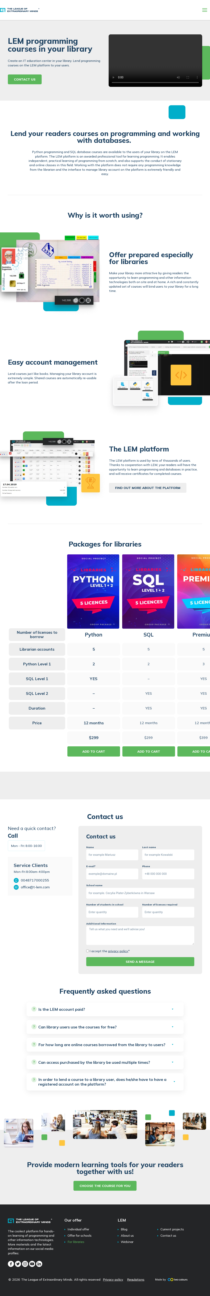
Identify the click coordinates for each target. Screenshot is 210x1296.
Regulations (135, 1279)
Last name (149, 847)
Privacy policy (113, 1279)
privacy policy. (118, 951)
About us (127, 1235)
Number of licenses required (159, 904)
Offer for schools (80, 1235)
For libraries (76, 1242)
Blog (124, 1229)
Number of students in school (104, 904)
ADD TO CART (93, 751)
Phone (146, 866)
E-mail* (90, 866)
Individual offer (78, 1229)
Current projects (172, 1229)
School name (94, 885)
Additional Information (101, 923)
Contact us (168, 1235)
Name (90, 847)
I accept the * (110, 951)
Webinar (127, 1242)
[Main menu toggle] (204, 10)
